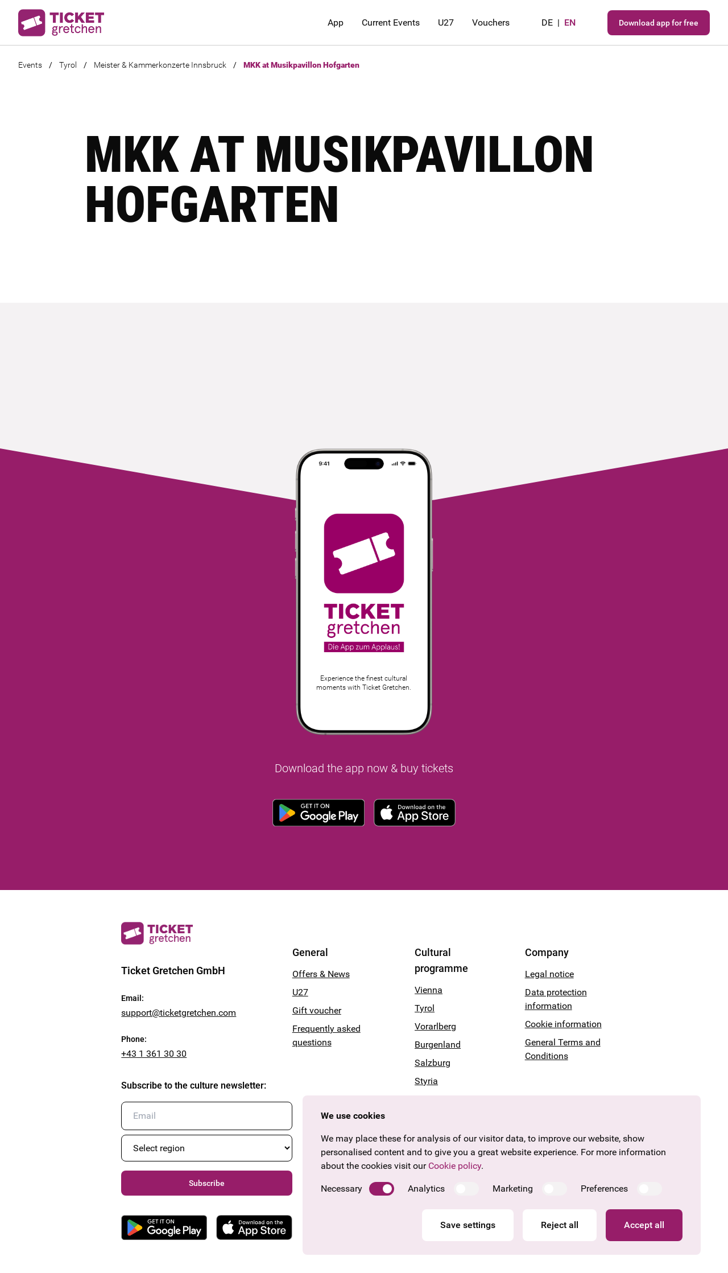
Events (30, 64)
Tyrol (68, 64)
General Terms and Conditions (563, 1049)
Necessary (341, 1188)
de (547, 22)
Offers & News (321, 974)
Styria (426, 1081)
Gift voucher (316, 1010)
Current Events (391, 22)
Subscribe (207, 1183)
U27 (446, 22)
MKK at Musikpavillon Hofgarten (301, 64)
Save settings (467, 1225)
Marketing (513, 1188)
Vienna (428, 989)
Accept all (644, 1225)
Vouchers (491, 22)
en (570, 22)
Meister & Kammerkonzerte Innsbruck (160, 64)
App (336, 22)
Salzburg (432, 1062)
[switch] (381, 1189)
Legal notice (549, 974)
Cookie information (563, 1024)
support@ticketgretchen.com (178, 1012)
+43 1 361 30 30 (154, 1053)
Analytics (426, 1188)
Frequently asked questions (326, 1035)
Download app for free (658, 22)
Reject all (559, 1225)
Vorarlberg (435, 1026)
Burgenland (438, 1044)
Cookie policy (454, 1165)
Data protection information (556, 999)
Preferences (604, 1188)
